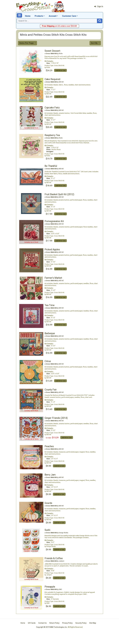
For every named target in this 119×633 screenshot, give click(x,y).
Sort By (94, 43)
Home (27, 16)
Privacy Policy (67, 623)
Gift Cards (32, 623)
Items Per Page (26, 43)
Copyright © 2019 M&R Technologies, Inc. (51, 627)
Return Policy (54, 623)
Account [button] (52, 16)
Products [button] (39, 16)
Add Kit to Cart (60, 70)
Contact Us (42, 623)
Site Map (92, 623)
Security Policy (81, 623)
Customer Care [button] (69, 16)
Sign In (98, 6)
